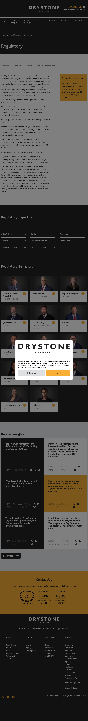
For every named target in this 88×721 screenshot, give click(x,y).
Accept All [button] (58, 373)
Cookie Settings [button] (31, 373)
